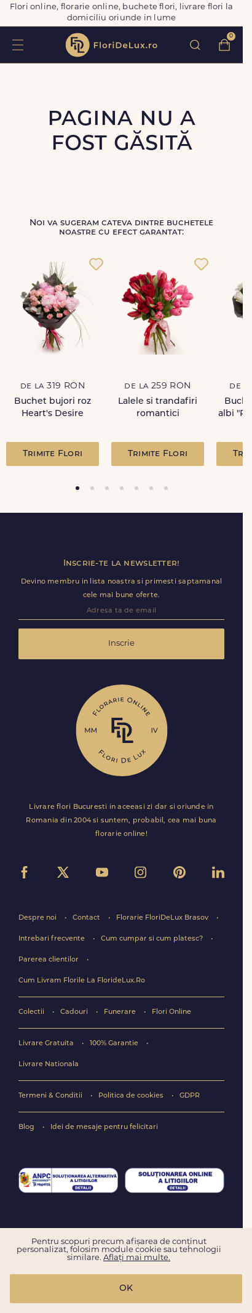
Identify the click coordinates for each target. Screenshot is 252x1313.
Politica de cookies (131, 1096)
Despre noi (38, 918)
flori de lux (111, 45)
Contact (87, 918)
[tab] (77, 488)
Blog (27, 1127)
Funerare (121, 1012)
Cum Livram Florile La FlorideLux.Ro (81, 981)
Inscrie (121, 644)
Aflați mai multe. (136, 1258)
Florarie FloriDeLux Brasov (163, 918)
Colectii (32, 1012)
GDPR (189, 1096)
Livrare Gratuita (47, 1043)
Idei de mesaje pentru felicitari (104, 1127)
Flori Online (171, 1012)
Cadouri (75, 1012)
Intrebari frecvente (52, 939)
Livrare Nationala (48, 1064)
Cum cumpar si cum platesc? (153, 939)
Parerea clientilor (49, 960)
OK (126, 1288)
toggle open (17, 44)
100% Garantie (115, 1043)
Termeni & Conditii (51, 1096)
